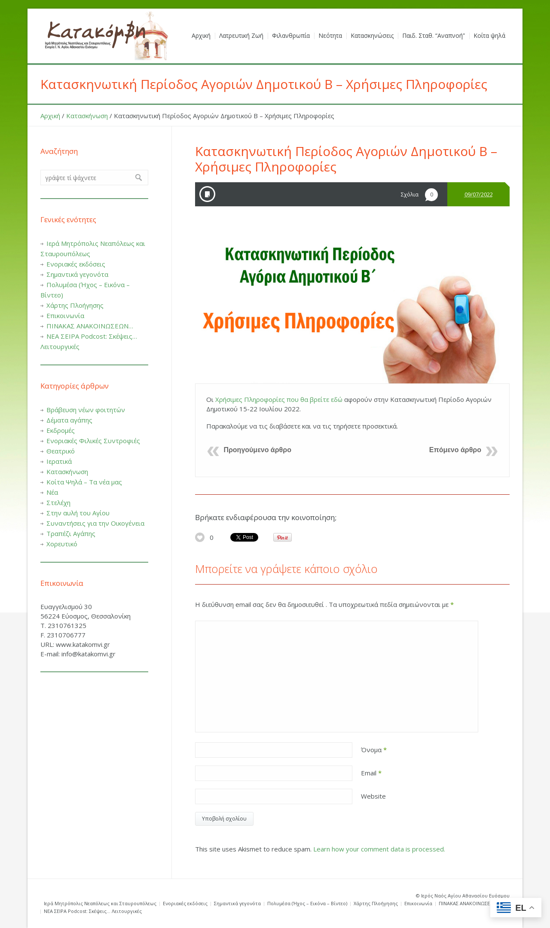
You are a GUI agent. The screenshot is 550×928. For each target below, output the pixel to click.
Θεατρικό (60, 451)
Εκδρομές (60, 430)
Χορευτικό (61, 543)
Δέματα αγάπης (69, 420)
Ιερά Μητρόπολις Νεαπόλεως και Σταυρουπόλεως (100, 903)
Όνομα (374, 749)
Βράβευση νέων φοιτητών (85, 409)
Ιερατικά (59, 461)
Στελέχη (58, 502)
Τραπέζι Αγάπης (70, 533)
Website (373, 796)
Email (371, 773)
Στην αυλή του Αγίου (78, 512)
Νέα (52, 492)
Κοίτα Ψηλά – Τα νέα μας (84, 482)
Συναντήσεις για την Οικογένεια (95, 523)
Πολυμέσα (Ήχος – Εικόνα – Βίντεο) (307, 903)
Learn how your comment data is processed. (379, 849)
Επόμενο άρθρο (455, 449)
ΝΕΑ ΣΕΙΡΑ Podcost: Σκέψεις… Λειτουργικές (93, 911)
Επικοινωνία (65, 315)
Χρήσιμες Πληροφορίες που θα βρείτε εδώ (278, 399)
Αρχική (50, 115)
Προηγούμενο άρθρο (257, 449)
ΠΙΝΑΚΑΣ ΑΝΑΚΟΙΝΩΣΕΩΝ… (89, 326)
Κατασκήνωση (87, 115)
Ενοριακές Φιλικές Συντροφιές (93, 440)
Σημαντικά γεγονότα (77, 274)
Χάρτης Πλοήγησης (75, 305)
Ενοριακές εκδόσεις (75, 264)
